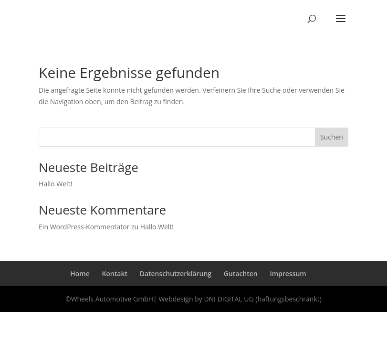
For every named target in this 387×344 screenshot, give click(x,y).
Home (80, 273)
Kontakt (114, 273)
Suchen (331, 136)
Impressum (288, 273)
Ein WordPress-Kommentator (84, 226)
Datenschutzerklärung (175, 273)
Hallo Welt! (55, 183)
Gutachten (241, 273)
